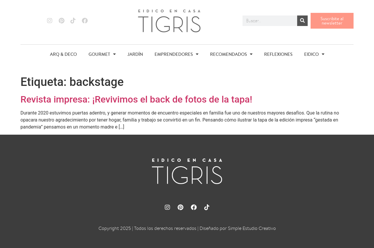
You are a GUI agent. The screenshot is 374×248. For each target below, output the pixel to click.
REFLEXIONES (278, 54)
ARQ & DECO (63, 54)
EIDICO (314, 54)
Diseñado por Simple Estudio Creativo (238, 228)
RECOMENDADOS (231, 54)
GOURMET (102, 54)
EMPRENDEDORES (176, 54)
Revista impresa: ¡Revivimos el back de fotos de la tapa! (136, 99)
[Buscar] (302, 20)
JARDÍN (135, 54)
